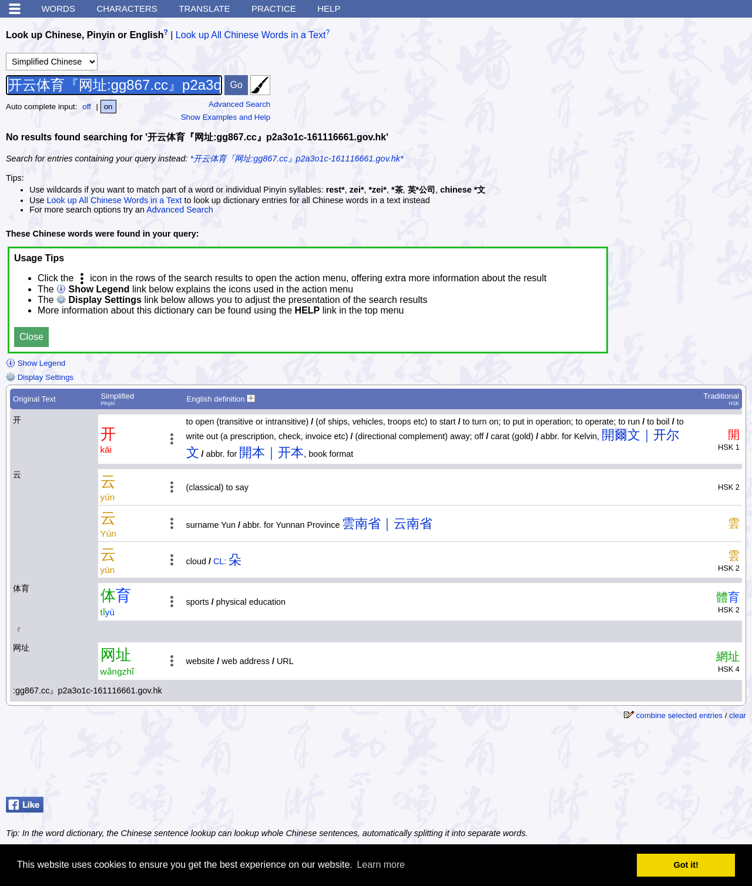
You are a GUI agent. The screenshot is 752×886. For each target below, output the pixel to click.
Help (328, 9)
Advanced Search (239, 104)
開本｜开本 (271, 452)
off (86, 106)
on (108, 106)
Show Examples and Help (226, 117)
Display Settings (39, 377)
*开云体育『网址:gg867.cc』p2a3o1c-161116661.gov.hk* (297, 158)
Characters (126, 9)
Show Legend (35, 363)
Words (58, 9)
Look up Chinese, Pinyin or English (84, 35)
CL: (219, 561)
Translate (204, 9)
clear (737, 715)
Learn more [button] (381, 865)
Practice (273, 9)
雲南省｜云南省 (387, 523)
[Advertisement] (652, 762)
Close (31, 337)
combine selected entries (679, 715)
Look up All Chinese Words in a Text (251, 35)
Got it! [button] (686, 865)
